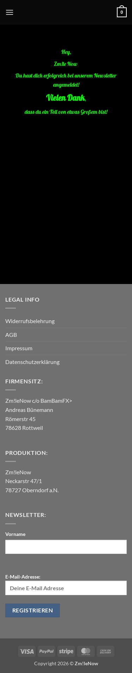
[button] (9, 12)
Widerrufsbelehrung (30, 320)
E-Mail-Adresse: (66, 584)
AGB (11, 334)
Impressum (18, 348)
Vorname (15, 534)
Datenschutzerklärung (32, 361)
